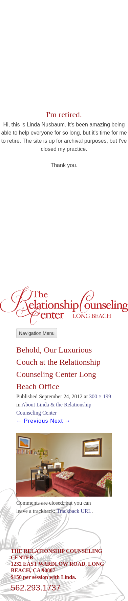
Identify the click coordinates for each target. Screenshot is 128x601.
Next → (60, 421)
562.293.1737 (36, 587)
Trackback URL (74, 511)
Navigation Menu (37, 333)
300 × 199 (100, 396)
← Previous (32, 421)
